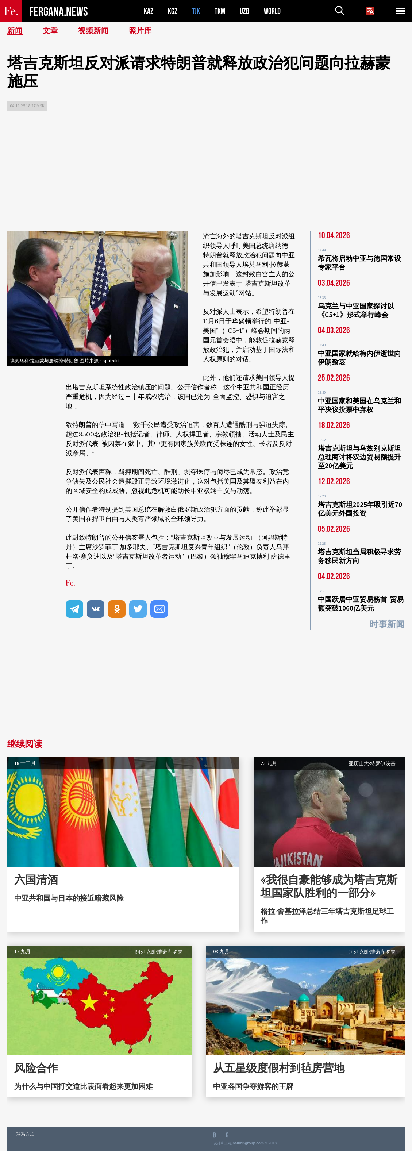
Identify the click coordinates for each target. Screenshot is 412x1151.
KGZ (172, 11)
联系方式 (25, 1134)
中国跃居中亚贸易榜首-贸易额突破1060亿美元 (361, 603)
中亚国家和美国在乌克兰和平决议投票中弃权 (359, 405)
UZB (244, 11)
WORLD (272, 11)
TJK (196, 11)
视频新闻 (93, 31)
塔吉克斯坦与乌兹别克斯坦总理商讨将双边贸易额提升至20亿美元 (359, 457)
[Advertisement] (206, 173)
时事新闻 (387, 624)
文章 (50, 31)
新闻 (15, 31)
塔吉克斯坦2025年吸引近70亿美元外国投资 (360, 508)
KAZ (148, 11)
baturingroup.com (248, 1143)
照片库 (140, 31)
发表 (229, 283)
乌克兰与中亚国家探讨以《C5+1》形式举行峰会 (356, 310)
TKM (220, 11)
